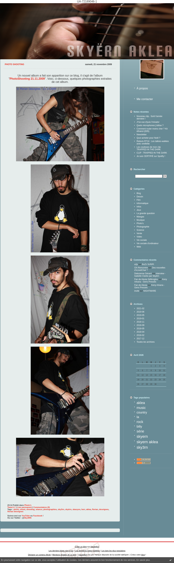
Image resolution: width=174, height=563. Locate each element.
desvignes (104, 509)
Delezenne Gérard (143, 273)
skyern (142, 436)
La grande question (146, 213)
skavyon (76, 509)
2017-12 (140, 338)
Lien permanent (24, 507)
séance (39, 509)
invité (136, 291)
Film (139, 200)
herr (83, 509)
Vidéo (139, 237)
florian (95, 509)
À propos (142, 88)
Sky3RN (27, 518)
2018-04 (140, 332)
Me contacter (145, 99)
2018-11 (140, 322)
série (140, 431)
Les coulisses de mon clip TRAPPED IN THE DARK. (149, 148)
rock (140, 422)
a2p (136, 264)
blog (143, 555)
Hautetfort (95, 547)
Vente (139, 233)
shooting (30, 509)
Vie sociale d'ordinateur (147, 243)
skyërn (68, 509)
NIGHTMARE (149, 291)
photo (16, 509)
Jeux (139, 210)
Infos (139, 206)
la (138, 417)
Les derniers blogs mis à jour (61, 551)
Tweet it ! (11, 507)
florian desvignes (15, 511)
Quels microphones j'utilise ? (150, 125)
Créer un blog (81, 547)
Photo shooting (14, 64)
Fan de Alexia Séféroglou (146, 279)
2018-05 (140, 328)
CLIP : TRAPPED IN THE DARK (152, 153)
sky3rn (142, 447)
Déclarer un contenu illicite (39, 555)
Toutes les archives (146, 342)
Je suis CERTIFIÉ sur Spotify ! (151, 156)
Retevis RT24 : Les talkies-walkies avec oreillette (153, 142)
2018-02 (140, 335)
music (141, 408)
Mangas (140, 216)
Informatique (142, 203)
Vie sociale (142, 240)
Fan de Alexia (140, 285)
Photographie (143, 226)
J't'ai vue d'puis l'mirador (148, 122)
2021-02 (140, 308)
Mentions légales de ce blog (64, 555)
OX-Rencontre (141, 267)
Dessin (140, 196)
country (142, 412)
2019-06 (140, 312)
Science (140, 230)
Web (139, 247)
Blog (139, 193)
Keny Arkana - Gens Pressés (150, 280)
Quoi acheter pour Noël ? (148, 138)
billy (139, 426)
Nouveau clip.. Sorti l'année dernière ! (149, 117)
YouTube (26, 516)
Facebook (37, 516)
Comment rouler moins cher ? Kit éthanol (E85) (152, 130)
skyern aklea (147, 442)
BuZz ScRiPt (148, 264)
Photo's (140, 223)
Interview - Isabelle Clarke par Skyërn (150, 274)
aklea (141, 403)
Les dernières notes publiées (87, 551)
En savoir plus (143, 560)
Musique (141, 220)
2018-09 (140, 325)
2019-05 (140, 315)
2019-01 (140, 318)
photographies (50, 509)
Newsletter (142, 134)
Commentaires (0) (41, 507)
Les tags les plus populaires (113, 551)
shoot (22, 509)
